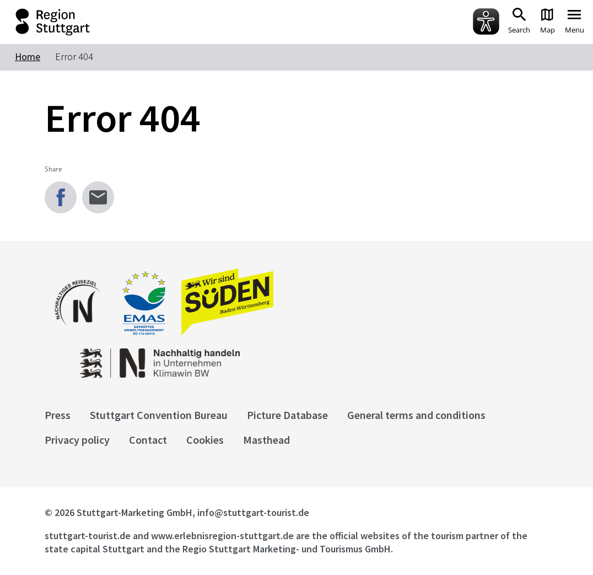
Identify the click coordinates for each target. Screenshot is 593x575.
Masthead (266, 440)
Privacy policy (77, 440)
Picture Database (287, 415)
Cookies (205, 440)
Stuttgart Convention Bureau (159, 415)
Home (27, 56)
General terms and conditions (416, 415)
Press (58, 415)
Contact (148, 440)
